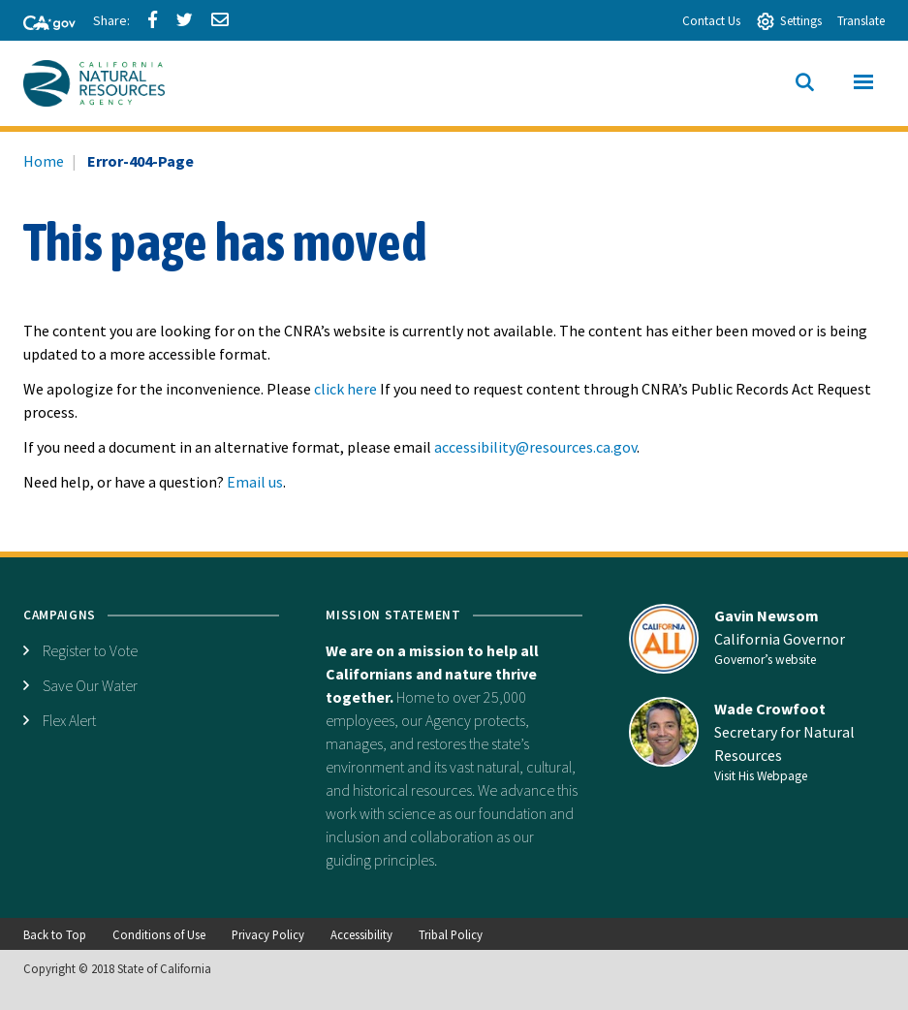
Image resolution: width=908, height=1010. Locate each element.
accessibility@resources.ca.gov (535, 447)
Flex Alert (69, 720)
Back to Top (54, 934)
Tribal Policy (451, 934)
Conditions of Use (158, 934)
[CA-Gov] (40, 24)
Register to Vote (90, 650)
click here (345, 388)
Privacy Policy (268, 934)
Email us (255, 481)
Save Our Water (90, 685)
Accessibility (361, 934)
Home (43, 161)
